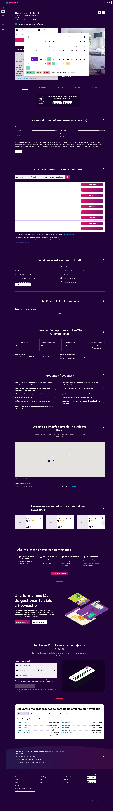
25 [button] (32, 63)
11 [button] (32, 55)
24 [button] (28, 63)
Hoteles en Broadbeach (23, 732)
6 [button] (84, 46)
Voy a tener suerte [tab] (51, 713)
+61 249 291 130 (19, 21)
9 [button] (53, 50)
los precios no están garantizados (57, 751)
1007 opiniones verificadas (34, 24)
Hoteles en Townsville (66, 732)
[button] (3, 3)
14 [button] (45, 55)
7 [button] (59, 50)
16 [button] (53, 55)
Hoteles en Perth (64, 727)
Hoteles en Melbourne (66, 725)
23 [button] (53, 59)
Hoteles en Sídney (22, 722)
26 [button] (36, 63)
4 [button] (32, 50)
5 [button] (36, 50)
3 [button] (28, 50)
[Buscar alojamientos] (3, 12)
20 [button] (41, 59)
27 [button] (41, 63)
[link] (59, 573)
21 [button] (45, 59)
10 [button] (28, 55)
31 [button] (28, 67)
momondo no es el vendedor (60, 756)
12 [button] (36, 55)
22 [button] (49, 59)
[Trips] (3, 24)
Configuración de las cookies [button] (23, 242)
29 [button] (49, 63)
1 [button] (49, 46)
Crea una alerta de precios (90, 563)
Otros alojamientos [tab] (36, 713)
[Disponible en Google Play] (57, 103)
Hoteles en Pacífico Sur (30, 9)
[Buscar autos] (3, 15)
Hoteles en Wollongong (24, 730)
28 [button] (45, 63)
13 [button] (41, 55)
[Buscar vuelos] (3, 8)
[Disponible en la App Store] (67, 103)
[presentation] (67, 103)
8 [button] (49, 50)
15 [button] (49, 55)
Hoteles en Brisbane (65, 730)
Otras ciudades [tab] (22, 713)
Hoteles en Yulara (65, 722)
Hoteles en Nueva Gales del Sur (57, 9)
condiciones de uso (42, 689)
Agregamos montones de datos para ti (60, 759)
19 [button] (36, 59)
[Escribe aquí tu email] (37, 675)
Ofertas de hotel (19, 9)
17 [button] (28, 59)
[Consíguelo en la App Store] (91, 781)
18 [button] (32, 59)
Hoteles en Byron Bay (23, 735)
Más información (69, 234)
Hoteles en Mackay (22, 725)
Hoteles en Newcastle (72, 9)
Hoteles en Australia (43, 9)
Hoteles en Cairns (22, 727)
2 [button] (53, 46)
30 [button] (53, 63)
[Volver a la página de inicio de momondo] (12, 3)
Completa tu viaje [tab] (65, 713)
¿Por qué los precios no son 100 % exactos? (60, 763)
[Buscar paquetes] (3, 19)
